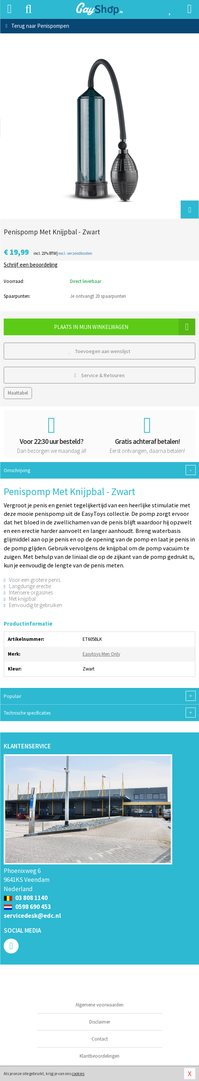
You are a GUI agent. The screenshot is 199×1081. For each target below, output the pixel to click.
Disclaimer (99, 1022)
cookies (78, 1073)
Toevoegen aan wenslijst (100, 351)
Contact (100, 1039)
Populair (99, 696)
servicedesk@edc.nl (32, 916)
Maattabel (18, 393)
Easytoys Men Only (101, 654)
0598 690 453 (27, 907)
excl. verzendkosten (75, 253)
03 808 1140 (26, 898)
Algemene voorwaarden (99, 1005)
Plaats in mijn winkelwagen (124, 327)
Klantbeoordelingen (99, 1056)
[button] (189, 209)
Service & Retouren (99, 375)
